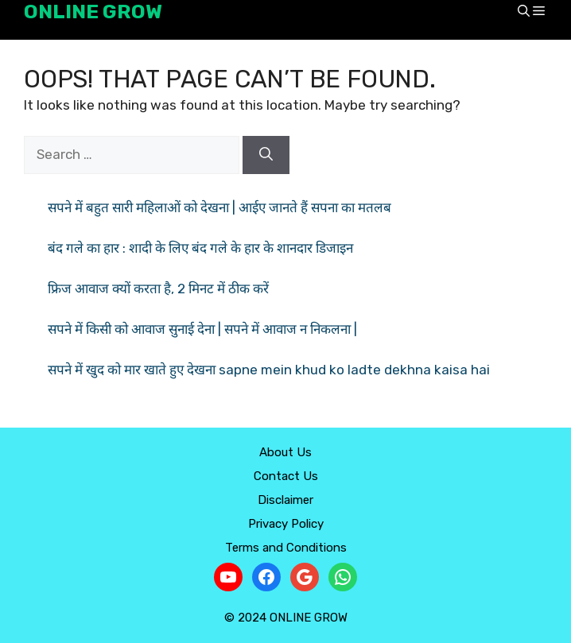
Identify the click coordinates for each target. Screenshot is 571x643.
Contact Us (286, 476)
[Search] (266, 155)
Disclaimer (285, 500)
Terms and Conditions (286, 547)
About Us (285, 452)
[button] (523, 12)
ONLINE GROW (93, 11)
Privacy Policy (286, 524)
